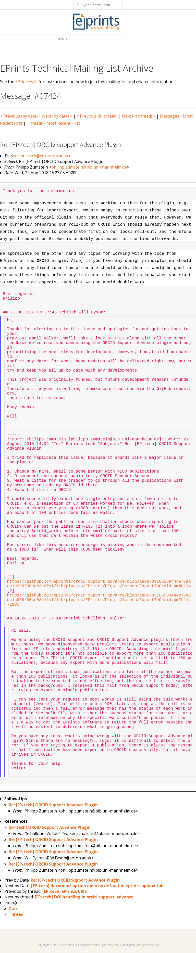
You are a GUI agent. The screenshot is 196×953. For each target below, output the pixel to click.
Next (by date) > (57, 116)
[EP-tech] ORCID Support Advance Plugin (50, 827)
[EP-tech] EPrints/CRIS (64, 891)
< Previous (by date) (19, 116)
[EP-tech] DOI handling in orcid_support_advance (84, 897)
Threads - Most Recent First (53, 123)
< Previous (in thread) (97, 116)
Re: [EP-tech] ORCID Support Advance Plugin (53, 805)
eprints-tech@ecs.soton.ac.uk (40, 156)
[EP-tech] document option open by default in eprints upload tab (97, 885)
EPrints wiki (26, 81)
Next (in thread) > (138, 116)
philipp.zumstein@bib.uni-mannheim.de (89, 167)
